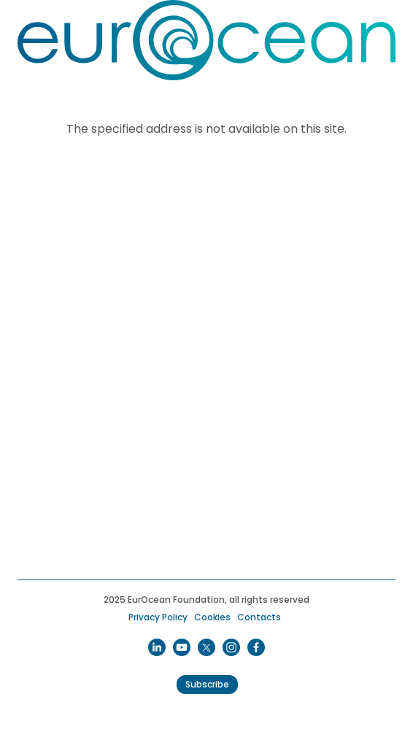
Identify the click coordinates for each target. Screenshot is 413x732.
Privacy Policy (158, 617)
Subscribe (207, 684)
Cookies (212, 617)
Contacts (259, 617)
